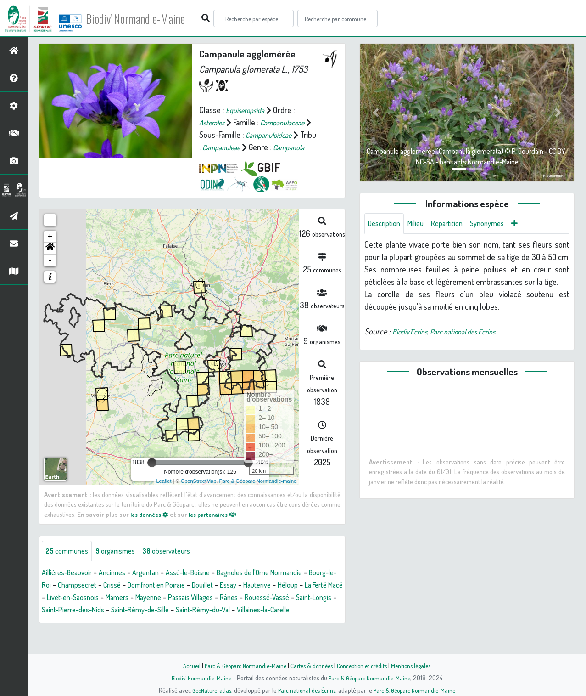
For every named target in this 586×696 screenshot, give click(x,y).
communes (69, 564)
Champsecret (113, 598)
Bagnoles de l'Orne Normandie (286, 586)
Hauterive (314, 598)
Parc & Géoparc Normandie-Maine (241, 665)
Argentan (158, 586)
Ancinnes (121, 586)
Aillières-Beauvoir (70, 586)
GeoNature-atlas (206, 690)
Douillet (253, 598)
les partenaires (221, 526)
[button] (50, 260)
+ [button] (50, 248)
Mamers (202, 610)
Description (386, 224)
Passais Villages (284, 610)
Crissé (152, 598)
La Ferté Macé (94, 610)
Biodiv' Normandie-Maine (150, 18)
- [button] (50, 272)
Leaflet (164, 493)
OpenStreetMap (199, 493)
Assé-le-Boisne (205, 586)
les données (151, 526)
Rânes (327, 610)
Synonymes (500, 224)
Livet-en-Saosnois (152, 610)
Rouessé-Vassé (67, 623)
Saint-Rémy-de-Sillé (256, 623)
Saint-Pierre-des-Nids (181, 623)
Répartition (456, 224)
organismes (122, 564)
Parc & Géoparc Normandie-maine (257, 493)
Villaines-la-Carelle (100, 635)
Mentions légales (418, 665)
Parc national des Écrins (305, 690)
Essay (282, 598)
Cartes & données (312, 665)
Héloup (53, 610)
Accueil (183, 665)
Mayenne (236, 610)
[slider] (151, 474)
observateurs (179, 564)
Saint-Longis (119, 623)
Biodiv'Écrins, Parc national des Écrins (453, 333)
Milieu (421, 224)
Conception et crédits (365, 665)
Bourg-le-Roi (63, 598)
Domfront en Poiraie (201, 598)
